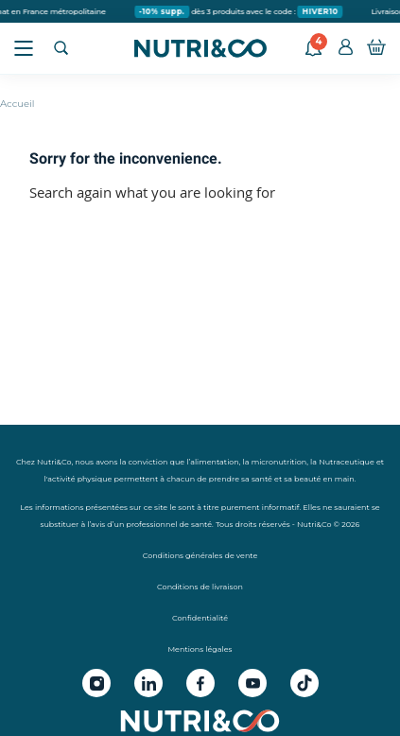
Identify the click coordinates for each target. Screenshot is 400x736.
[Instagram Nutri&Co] (96, 683)
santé (262, 478)
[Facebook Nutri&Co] (200, 683)
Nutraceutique (346, 461)
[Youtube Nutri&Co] (252, 683)
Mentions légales (199, 649)
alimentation (214, 461)
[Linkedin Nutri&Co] (148, 683)
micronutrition (279, 461)
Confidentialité (200, 617)
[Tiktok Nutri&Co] (304, 683)
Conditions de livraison (200, 586)
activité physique (79, 478)
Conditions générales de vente (200, 555)
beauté (307, 478)
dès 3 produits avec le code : (241, 12)
